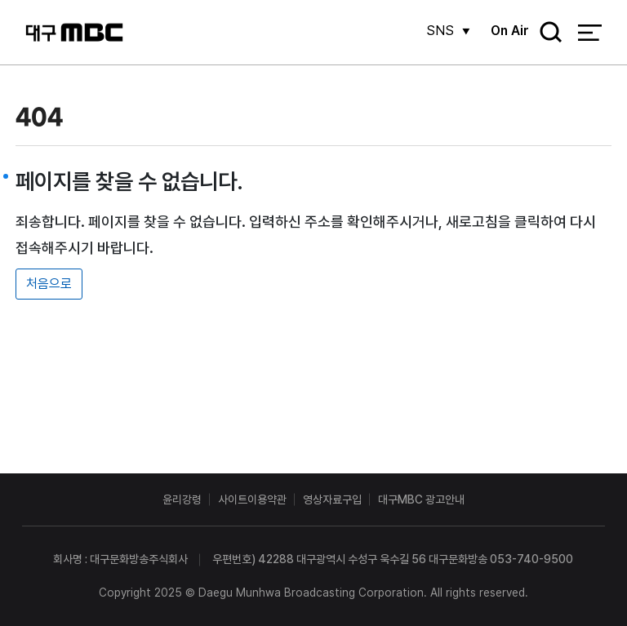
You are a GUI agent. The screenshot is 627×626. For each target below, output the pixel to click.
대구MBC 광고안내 (421, 499)
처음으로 (49, 283)
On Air (510, 30)
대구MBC (74, 32)
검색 (545, 33)
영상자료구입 (332, 499)
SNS (440, 30)
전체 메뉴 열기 (590, 32)
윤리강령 (182, 499)
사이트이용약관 (252, 499)
